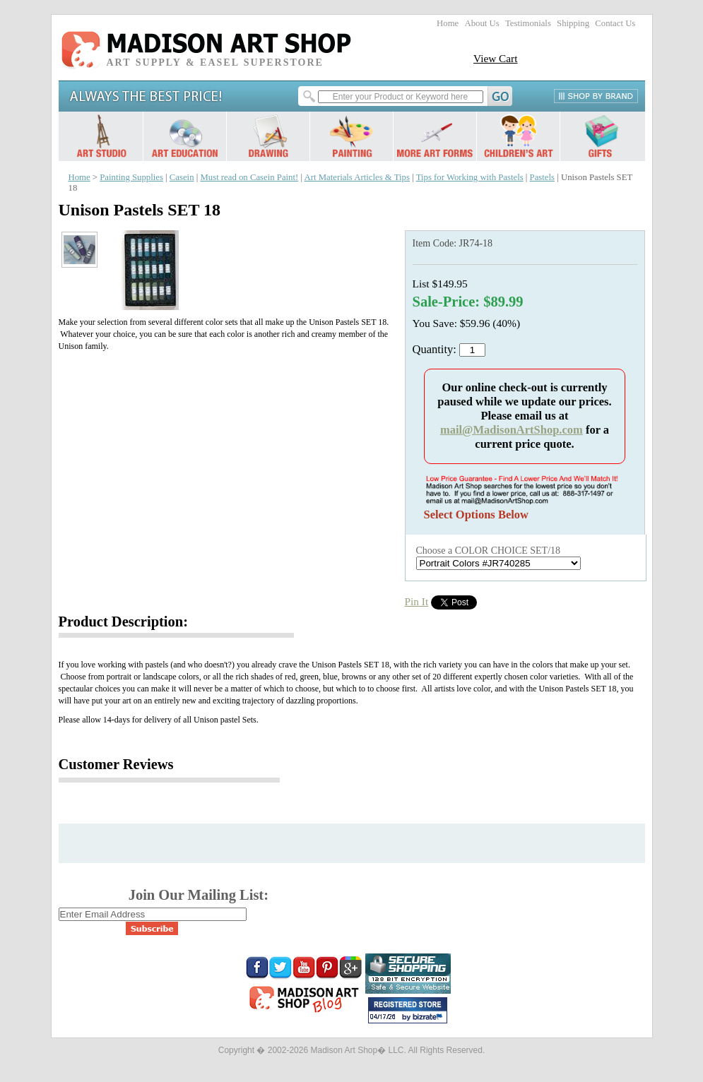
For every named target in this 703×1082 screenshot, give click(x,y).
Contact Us (615, 23)
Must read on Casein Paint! (249, 177)
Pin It (417, 601)
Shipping (573, 23)
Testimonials (528, 23)
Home (448, 23)
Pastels (542, 177)
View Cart (495, 58)
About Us (481, 23)
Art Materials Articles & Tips (357, 177)
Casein (182, 177)
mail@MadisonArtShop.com (511, 429)
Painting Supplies (131, 177)
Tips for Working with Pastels (470, 177)
